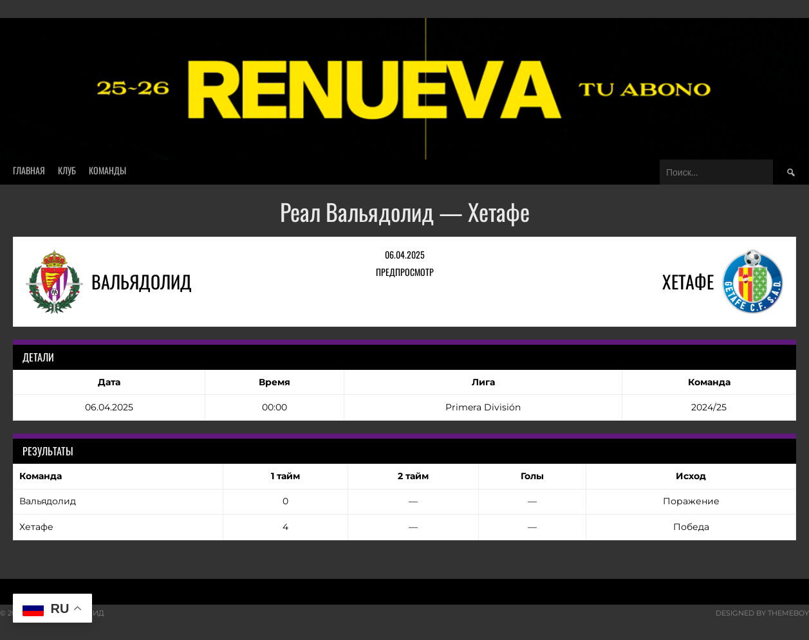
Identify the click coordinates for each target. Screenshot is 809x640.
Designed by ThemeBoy (762, 612)
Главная (29, 170)
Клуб (67, 170)
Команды (107, 170)
